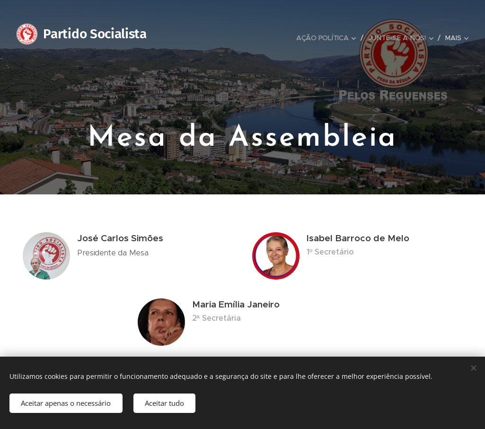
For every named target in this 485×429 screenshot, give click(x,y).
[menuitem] (328, 38)
